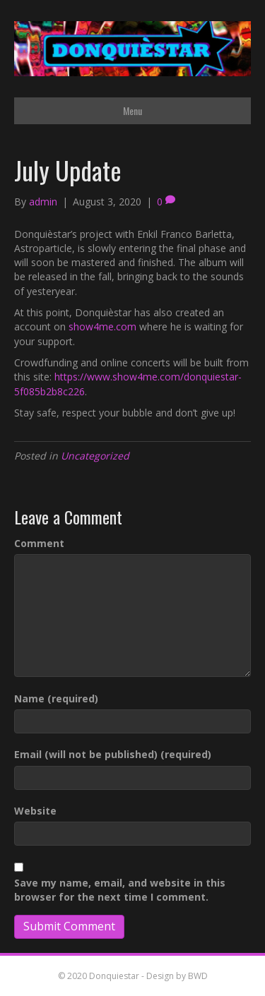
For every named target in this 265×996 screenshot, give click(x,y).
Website (35, 810)
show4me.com (102, 326)
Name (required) (56, 698)
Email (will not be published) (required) (112, 754)
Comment (39, 543)
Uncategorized (95, 455)
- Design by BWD (173, 976)
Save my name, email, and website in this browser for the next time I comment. (119, 890)
